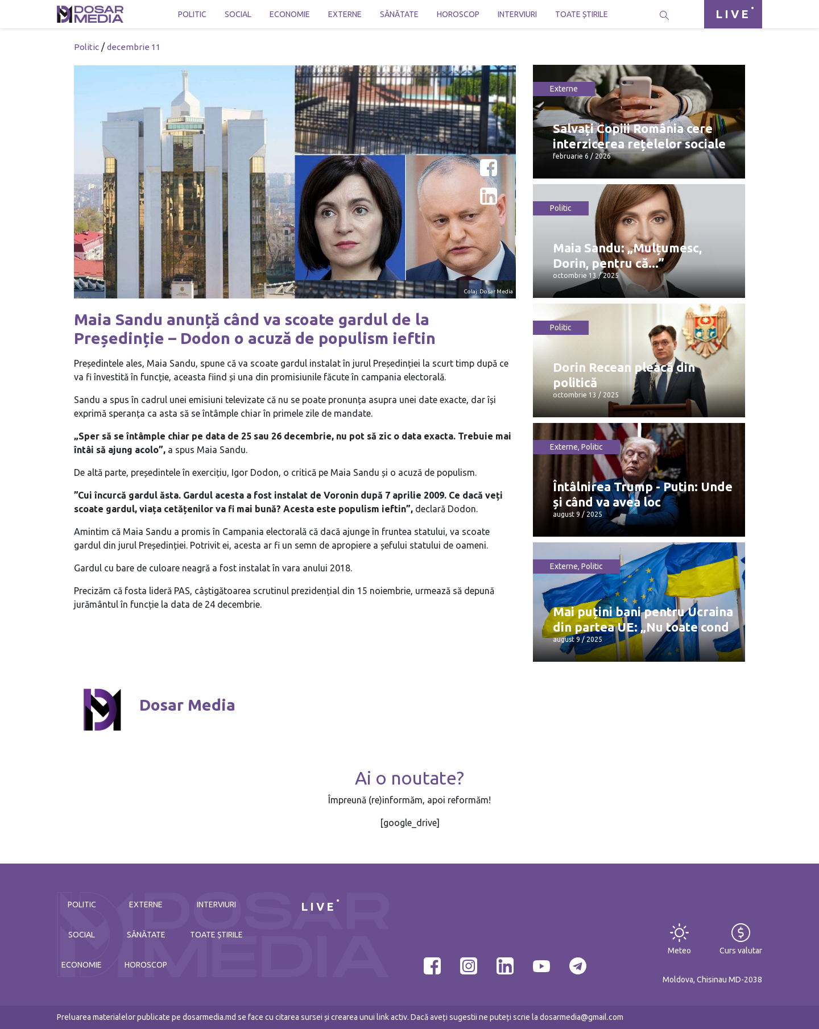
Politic (192, 14)
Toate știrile (581, 14)
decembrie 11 (133, 47)
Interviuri (517, 14)
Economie (290, 14)
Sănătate (399, 14)
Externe (345, 14)
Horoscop (458, 14)
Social (238, 14)
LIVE (733, 13)
